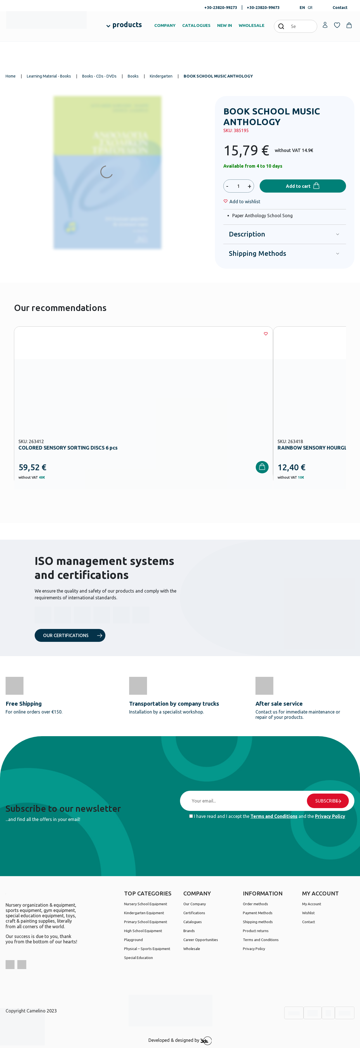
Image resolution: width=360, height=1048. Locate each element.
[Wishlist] (244, 201)
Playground (133, 940)
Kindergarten (161, 76)
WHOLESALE (251, 25)
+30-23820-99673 (263, 7)
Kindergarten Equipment (144, 913)
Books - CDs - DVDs (99, 76)
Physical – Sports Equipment (147, 949)
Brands (189, 931)
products (127, 25)
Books (133, 76)
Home (11, 76)
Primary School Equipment (145, 922)
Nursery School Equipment (145, 904)
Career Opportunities (200, 940)
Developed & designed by (180, 1041)
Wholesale (191, 949)
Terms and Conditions (273, 816)
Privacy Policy (330, 816)
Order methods (255, 904)
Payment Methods (258, 913)
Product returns (256, 931)
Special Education (138, 958)
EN (302, 7)
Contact (340, 7)
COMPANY (165, 25)
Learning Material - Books (49, 76)
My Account (311, 904)
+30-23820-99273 (220, 7)
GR (310, 7)
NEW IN (224, 25)
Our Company (194, 904)
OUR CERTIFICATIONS (66, 635)
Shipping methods (258, 922)
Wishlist (308, 913)
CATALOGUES (196, 25)
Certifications (194, 913)
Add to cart (298, 186)
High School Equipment (143, 931)
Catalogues (192, 922)
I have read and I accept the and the (267, 816)
